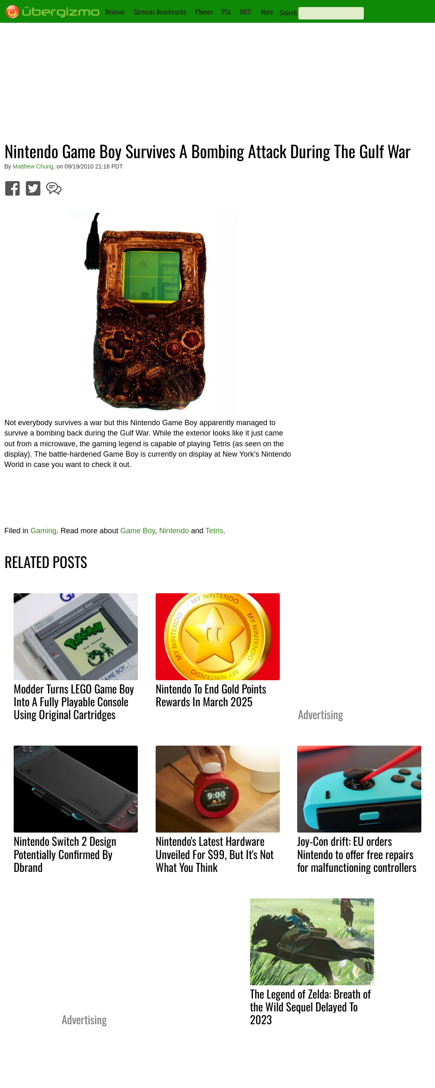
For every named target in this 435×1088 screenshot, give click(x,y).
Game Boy (137, 531)
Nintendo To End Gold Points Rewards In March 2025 (211, 695)
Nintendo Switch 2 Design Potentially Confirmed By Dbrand (65, 854)
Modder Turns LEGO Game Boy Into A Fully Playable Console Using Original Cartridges (74, 701)
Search (288, 12)
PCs (226, 12)
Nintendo (174, 531)
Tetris (214, 531)
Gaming (44, 531)
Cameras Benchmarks (160, 12)
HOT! (246, 12)
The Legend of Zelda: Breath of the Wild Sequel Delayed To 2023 (310, 1006)
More (267, 12)
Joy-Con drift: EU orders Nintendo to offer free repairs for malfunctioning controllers (356, 854)
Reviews (115, 12)
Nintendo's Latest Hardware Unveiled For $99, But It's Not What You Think (215, 854)
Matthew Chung (33, 166)
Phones (204, 12)
